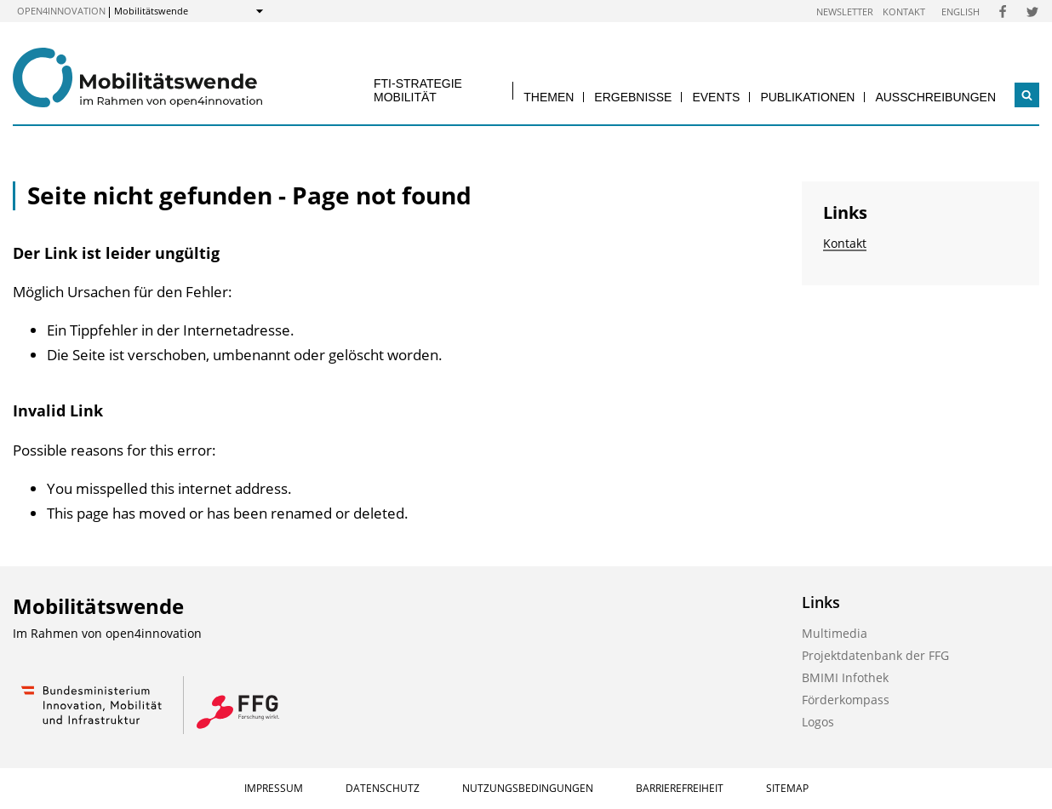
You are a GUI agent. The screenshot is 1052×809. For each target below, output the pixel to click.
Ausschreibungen (935, 97)
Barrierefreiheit (679, 788)
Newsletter (844, 11)
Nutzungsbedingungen (527, 788)
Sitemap (787, 788)
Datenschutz (383, 788)
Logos (818, 722)
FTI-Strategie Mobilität (418, 90)
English (960, 11)
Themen (548, 97)
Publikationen (807, 97)
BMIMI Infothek (845, 677)
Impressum (273, 788)
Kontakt (904, 11)
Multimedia (834, 633)
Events (716, 97)
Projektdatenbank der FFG (875, 655)
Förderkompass (845, 699)
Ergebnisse (633, 97)
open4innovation (61, 10)
